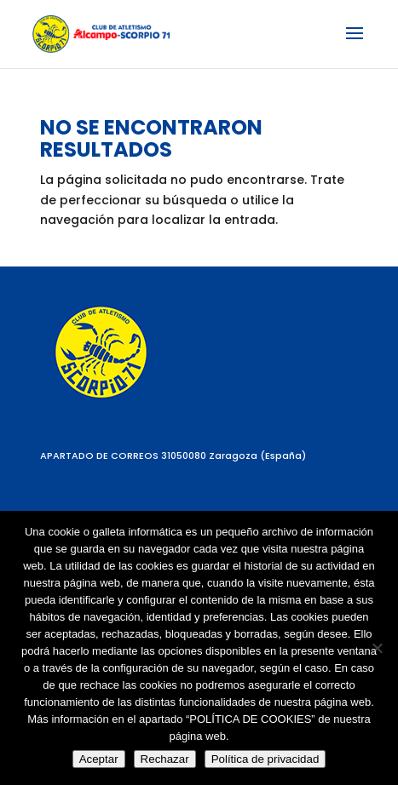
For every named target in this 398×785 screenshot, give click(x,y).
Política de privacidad (265, 759)
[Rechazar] (376, 647)
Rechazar (165, 759)
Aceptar (98, 759)
